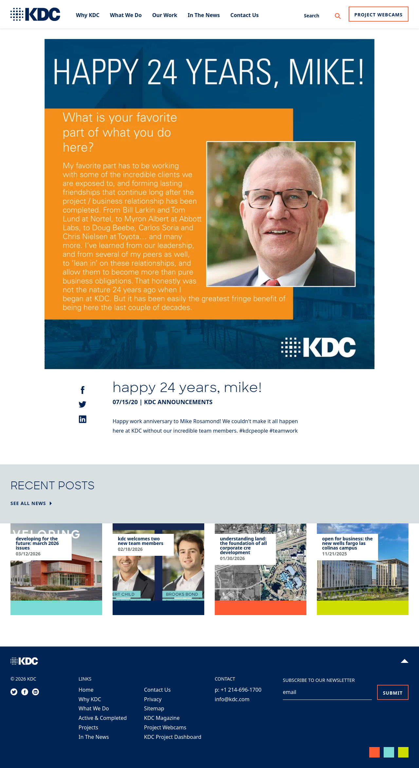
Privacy (152, 699)
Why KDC (90, 699)
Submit (393, 693)
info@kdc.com (232, 699)
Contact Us (157, 689)
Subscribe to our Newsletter (319, 680)
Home (86, 689)
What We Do (94, 708)
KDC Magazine (162, 717)
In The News (94, 736)
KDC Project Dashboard (172, 736)
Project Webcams (379, 14)
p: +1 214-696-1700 (238, 689)
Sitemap (154, 708)
